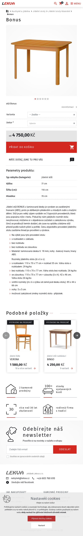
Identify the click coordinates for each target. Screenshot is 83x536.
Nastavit (41, 525)
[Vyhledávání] (55, 3)
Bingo (50, 359)
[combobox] (51, 123)
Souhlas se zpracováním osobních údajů (27, 456)
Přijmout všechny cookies (42, 518)
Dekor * (10, 122)
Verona (14, 359)
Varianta (10, 114)
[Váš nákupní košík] (61, 3)
